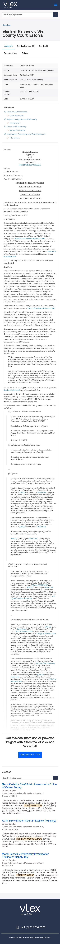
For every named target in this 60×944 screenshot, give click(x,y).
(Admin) (30, 165)
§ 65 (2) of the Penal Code (46, 634)
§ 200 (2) (40, 675)
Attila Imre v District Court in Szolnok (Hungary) (29, 820)
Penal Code (42, 493)
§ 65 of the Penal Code (24, 631)
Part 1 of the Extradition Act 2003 (41, 308)
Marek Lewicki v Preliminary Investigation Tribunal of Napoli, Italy (25, 855)
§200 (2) (23, 493)
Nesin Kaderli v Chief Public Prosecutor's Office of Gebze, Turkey (29, 786)
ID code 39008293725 (40, 585)
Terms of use (13, 937)
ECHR (6, 256)
